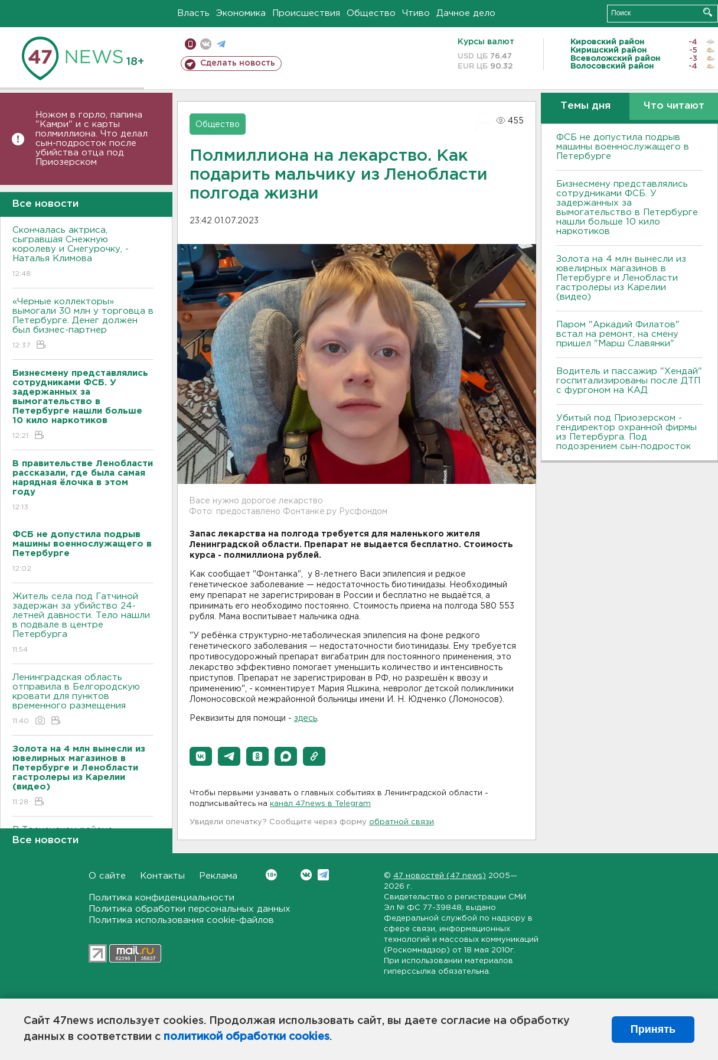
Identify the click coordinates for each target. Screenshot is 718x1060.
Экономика (241, 13)
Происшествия (306, 13)
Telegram (323, 874)
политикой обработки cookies (246, 1037)
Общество (371, 13)
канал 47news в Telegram (320, 804)
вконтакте (205, 44)
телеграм (221, 44)
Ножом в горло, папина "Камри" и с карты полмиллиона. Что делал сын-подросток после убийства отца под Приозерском (91, 138)
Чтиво (416, 13)
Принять (653, 1029)
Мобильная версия (190, 44)
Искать (707, 12)
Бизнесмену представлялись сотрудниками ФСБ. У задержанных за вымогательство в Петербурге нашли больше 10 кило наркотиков (627, 207)
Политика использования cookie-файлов (181, 920)
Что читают (674, 106)
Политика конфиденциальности (161, 898)
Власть (193, 13)
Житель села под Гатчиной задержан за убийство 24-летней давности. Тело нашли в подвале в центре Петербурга (83, 624)
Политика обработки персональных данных (190, 909)
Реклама (218, 876)
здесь (305, 718)
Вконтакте (271, 874)
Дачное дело (465, 13)
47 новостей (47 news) (439, 876)
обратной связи (401, 822)
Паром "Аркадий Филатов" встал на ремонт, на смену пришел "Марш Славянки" (618, 334)
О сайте (107, 876)
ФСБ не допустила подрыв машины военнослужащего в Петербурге (622, 147)
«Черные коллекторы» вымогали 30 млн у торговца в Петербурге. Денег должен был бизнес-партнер (83, 324)
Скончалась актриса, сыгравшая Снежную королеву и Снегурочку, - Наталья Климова (83, 252)
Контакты (162, 876)
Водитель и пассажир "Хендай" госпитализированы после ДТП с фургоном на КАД (629, 381)
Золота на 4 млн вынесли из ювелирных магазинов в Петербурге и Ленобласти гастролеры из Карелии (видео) (621, 278)
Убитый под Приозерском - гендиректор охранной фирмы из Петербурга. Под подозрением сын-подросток (626, 432)
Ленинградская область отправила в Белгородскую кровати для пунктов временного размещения (83, 700)
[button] (201, 756)
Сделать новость (237, 63)
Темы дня (585, 106)
